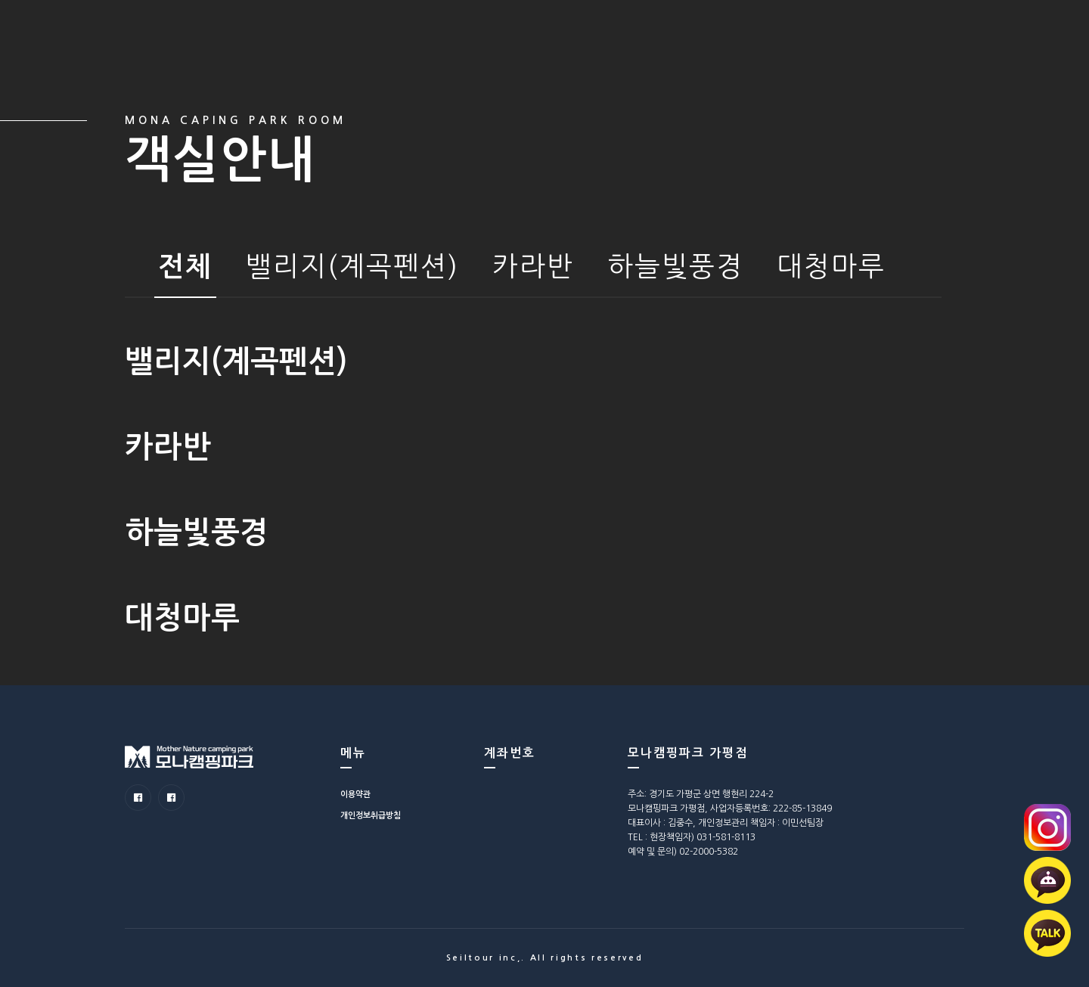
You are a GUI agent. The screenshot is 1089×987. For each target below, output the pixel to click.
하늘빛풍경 (675, 266)
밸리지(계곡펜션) (352, 266)
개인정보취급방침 (370, 816)
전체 (185, 266)
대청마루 (831, 266)
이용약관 (355, 794)
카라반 (533, 266)
